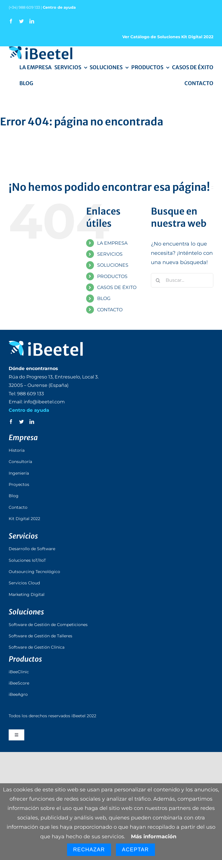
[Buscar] (158, 280)
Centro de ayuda (59, 7)
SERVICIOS (110, 254)
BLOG (103, 298)
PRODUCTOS (112, 276)
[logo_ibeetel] (40, 49)
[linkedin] (31, 21)
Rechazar (89, 849)
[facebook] (11, 21)
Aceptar (135, 849)
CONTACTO (110, 309)
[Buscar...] (182, 280)
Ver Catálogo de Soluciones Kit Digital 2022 (167, 36)
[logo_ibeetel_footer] (46, 343)
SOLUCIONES (112, 265)
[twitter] (21, 21)
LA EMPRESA (112, 243)
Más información (153, 836)
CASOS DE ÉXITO (116, 287)
